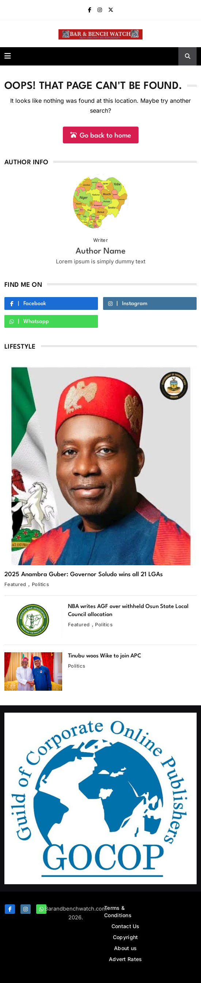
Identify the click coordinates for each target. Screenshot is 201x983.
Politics (40, 584)
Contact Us (125, 926)
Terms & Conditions (118, 911)
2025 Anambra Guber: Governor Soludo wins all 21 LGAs (83, 574)
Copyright (125, 937)
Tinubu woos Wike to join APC (104, 656)
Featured (15, 584)
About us (125, 948)
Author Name (101, 251)
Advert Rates (125, 959)
